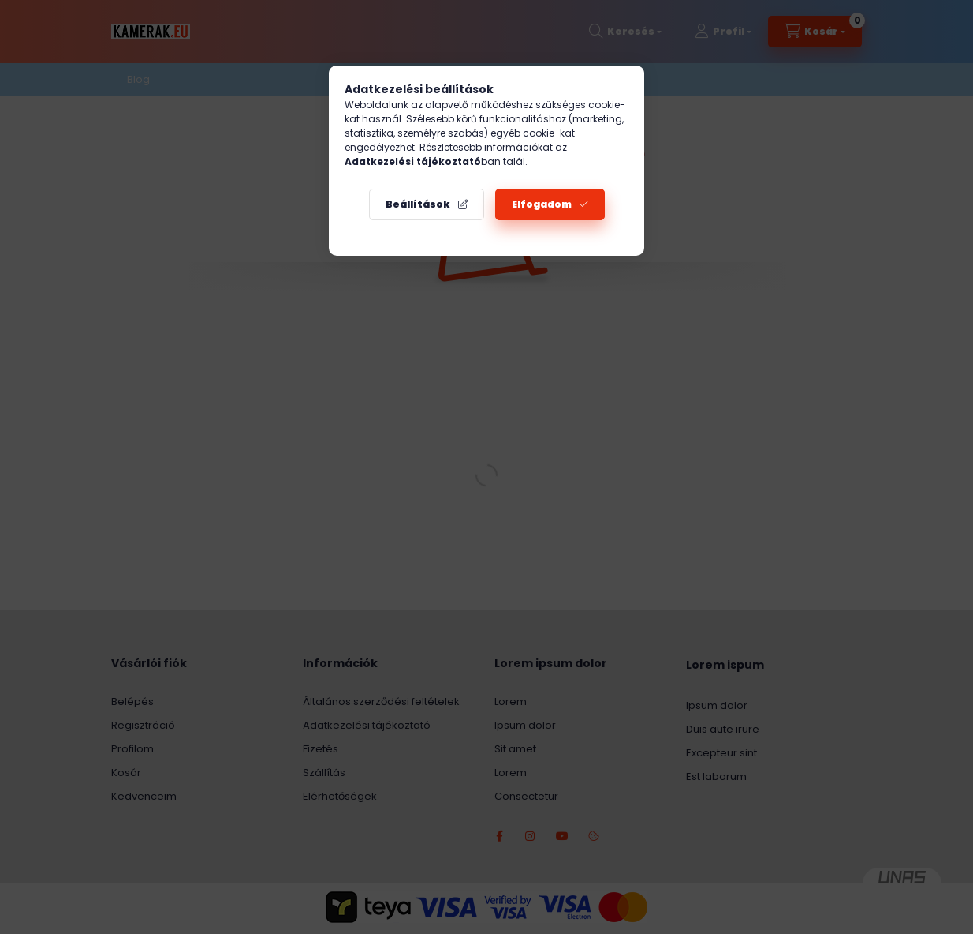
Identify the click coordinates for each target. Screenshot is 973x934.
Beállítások (418, 204)
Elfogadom (542, 204)
